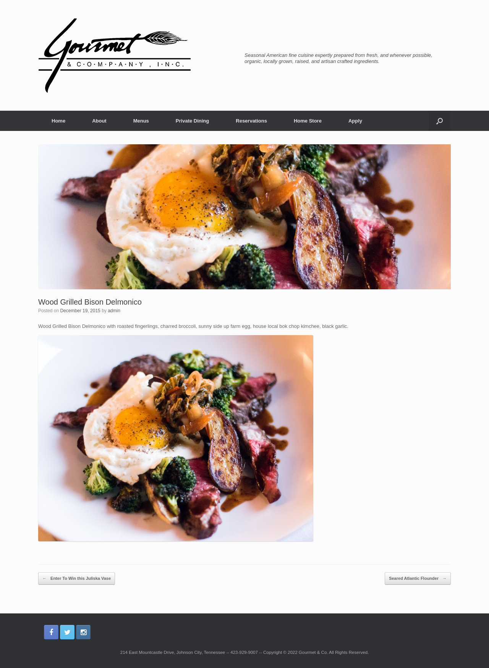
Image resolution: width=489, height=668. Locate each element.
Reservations (251, 121)
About (99, 121)
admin (114, 310)
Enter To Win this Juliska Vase (76, 578)
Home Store (308, 121)
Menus (141, 121)
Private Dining (192, 121)
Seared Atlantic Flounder (418, 578)
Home (58, 121)
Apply (355, 121)
